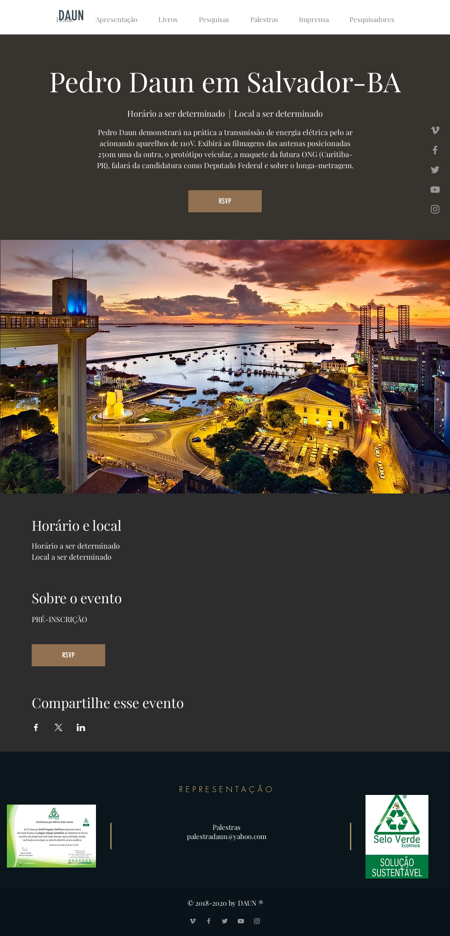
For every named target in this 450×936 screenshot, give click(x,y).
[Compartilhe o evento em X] (58, 727)
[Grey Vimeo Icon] (435, 130)
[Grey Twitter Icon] (435, 170)
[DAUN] (71, 15)
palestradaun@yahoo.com (226, 836)
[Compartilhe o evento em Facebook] (36, 727)
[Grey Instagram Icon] (435, 209)
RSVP (225, 201)
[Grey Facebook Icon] (435, 150)
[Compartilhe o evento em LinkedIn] (81, 727)
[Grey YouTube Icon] (435, 189)
